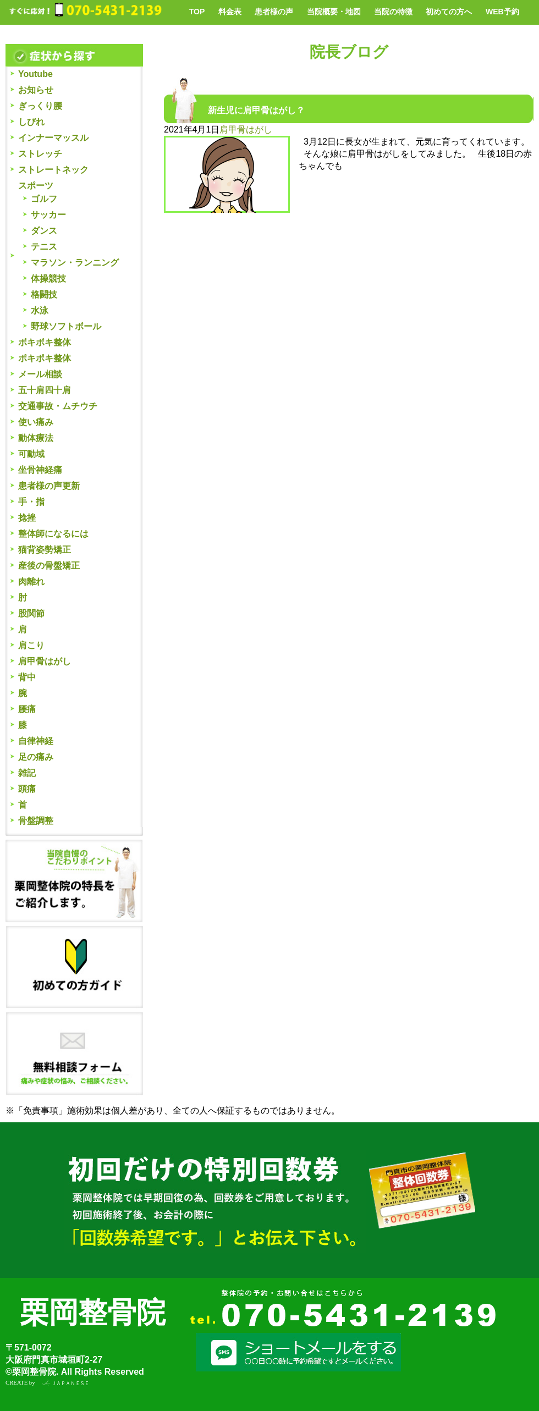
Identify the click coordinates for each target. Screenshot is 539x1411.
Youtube (35, 74)
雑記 (27, 773)
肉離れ (31, 581)
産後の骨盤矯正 (49, 565)
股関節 (31, 613)
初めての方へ (449, 11)
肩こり (31, 645)
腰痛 (27, 709)
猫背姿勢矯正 (44, 549)
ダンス (44, 230)
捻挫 (27, 517)
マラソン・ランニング (75, 262)
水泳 (39, 310)
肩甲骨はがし (44, 661)
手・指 (31, 501)
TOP (197, 11)
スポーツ (35, 185)
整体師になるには (53, 533)
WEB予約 (502, 11)
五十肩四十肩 (44, 390)
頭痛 (27, 788)
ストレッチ (40, 153)
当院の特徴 (393, 11)
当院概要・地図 (334, 11)
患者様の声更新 (49, 485)
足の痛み (35, 757)
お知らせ (35, 90)
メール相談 (40, 374)
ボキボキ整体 (44, 342)
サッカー (48, 214)
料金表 (229, 11)
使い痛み (35, 422)
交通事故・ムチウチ (57, 406)
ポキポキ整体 (44, 358)
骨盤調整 (35, 820)
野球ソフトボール (66, 326)
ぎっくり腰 (40, 106)
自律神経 (35, 741)
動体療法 (35, 438)
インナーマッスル (53, 137)
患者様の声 (274, 11)
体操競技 (48, 278)
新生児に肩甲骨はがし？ (256, 110)
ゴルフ (44, 198)
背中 (27, 677)
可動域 (31, 454)
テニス (44, 246)
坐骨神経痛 (40, 470)
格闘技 (44, 294)
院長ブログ (349, 51)
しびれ (31, 121)
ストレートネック (53, 169)
